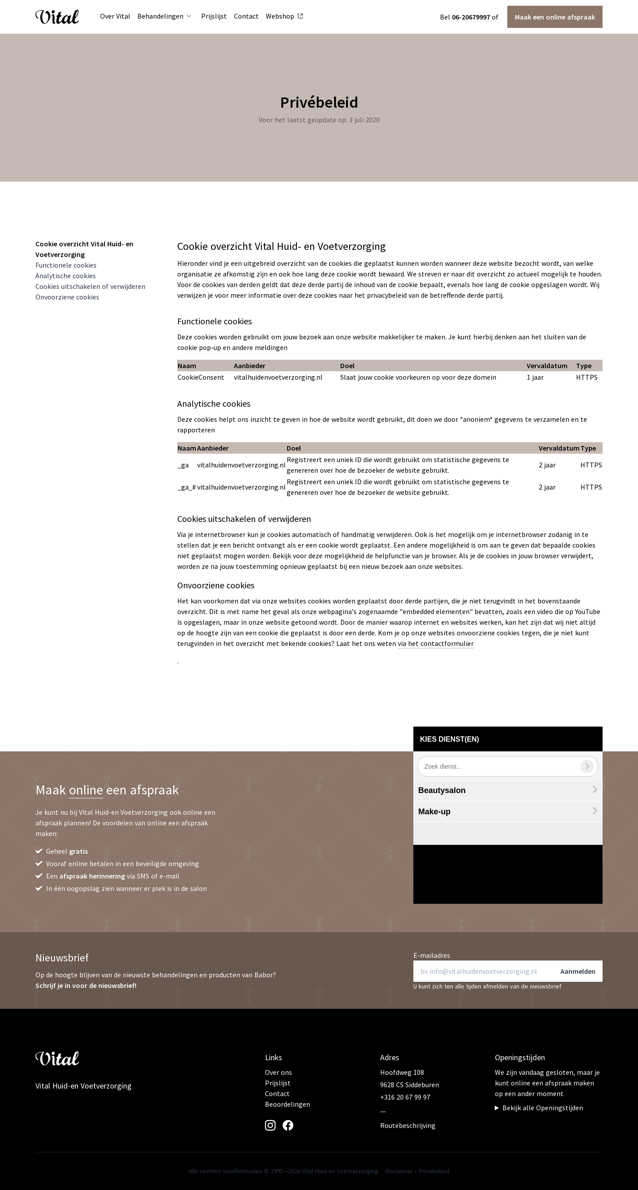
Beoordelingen (287, 1104)
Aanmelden (577, 971)
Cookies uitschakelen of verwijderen (90, 286)
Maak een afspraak (555, 16)
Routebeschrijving (408, 1125)
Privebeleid (434, 1171)
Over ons (278, 1072)
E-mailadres (431, 955)
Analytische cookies (65, 275)
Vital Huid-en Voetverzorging (83, 1086)
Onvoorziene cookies (67, 296)
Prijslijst (278, 1082)
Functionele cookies (66, 265)
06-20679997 (472, 16)
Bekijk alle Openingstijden (542, 1107)
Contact (277, 1093)
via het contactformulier (436, 643)
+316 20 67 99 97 (405, 1097)
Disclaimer (399, 1171)
